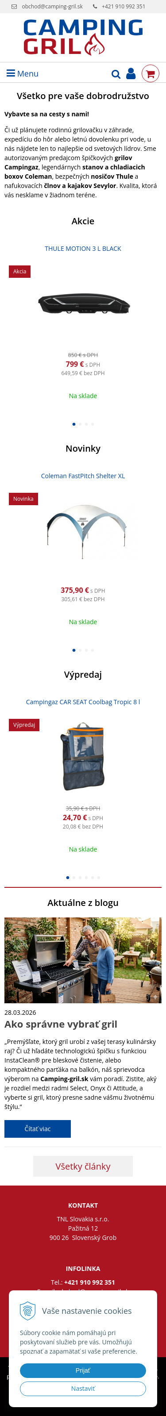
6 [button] (99, 877)
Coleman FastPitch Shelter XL (83, 476)
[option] (83, 322)
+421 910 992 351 (124, 6)
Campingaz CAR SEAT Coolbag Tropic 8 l (83, 702)
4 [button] (92, 423)
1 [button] (74, 423)
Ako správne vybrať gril (60, 1023)
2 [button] (80, 423)
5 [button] (92, 877)
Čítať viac (38, 1128)
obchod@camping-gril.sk (52, 6)
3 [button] (86, 423)
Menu (23, 73)
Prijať (83, 1370)
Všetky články (82, 1166)
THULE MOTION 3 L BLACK (83, 248)
